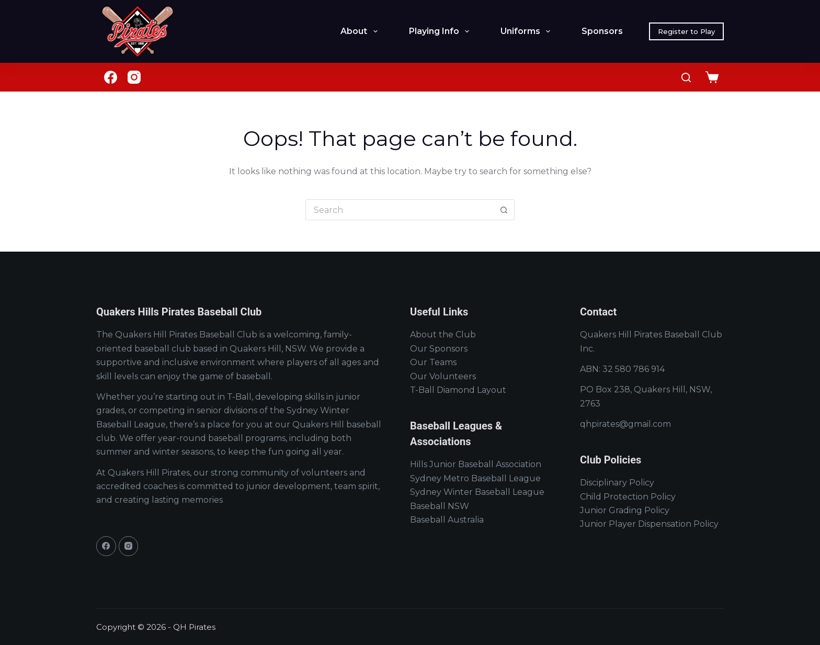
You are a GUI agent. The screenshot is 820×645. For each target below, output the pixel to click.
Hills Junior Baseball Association (475, 464)
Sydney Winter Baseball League (477, 492)
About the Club (443, 335)
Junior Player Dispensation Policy (649, 524)
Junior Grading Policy (624, 510)
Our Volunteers (443, 376)
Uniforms (527, 31)
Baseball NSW (439, 506)
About (360, 31)
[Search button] (504, 209)
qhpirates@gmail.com (625, 424)
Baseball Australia (447, 520)
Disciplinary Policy (617, 483)
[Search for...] (399, 209)
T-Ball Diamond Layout (458, 390)
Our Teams (433, 362)
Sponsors (602, 31)
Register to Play (686, 31)
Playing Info (441, 31)
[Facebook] (110, 77)
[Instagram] (134, 77)
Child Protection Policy (628, 497)
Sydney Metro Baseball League (475, 478)
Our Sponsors (439, 349)
